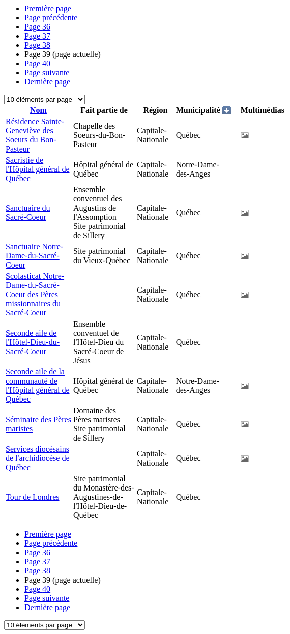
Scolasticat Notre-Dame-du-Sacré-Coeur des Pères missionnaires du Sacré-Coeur (35, 294)
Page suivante (46, 72)
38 (37, 45)
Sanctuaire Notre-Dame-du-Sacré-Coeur (34, 255)
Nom (38, 110)
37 (37, 36)
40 (37, 63)
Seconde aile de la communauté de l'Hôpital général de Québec (38, 385)
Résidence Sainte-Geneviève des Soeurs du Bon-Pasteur (35, 135)
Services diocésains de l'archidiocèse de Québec (37, 458)
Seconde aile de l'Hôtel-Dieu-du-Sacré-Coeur (33, 342)
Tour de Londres (33, 497)
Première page (47, 8)
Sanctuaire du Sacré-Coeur (28, 212)
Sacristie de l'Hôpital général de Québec (38, 169)
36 (37, 26)
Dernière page (47, 81)
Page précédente (50, 17)
